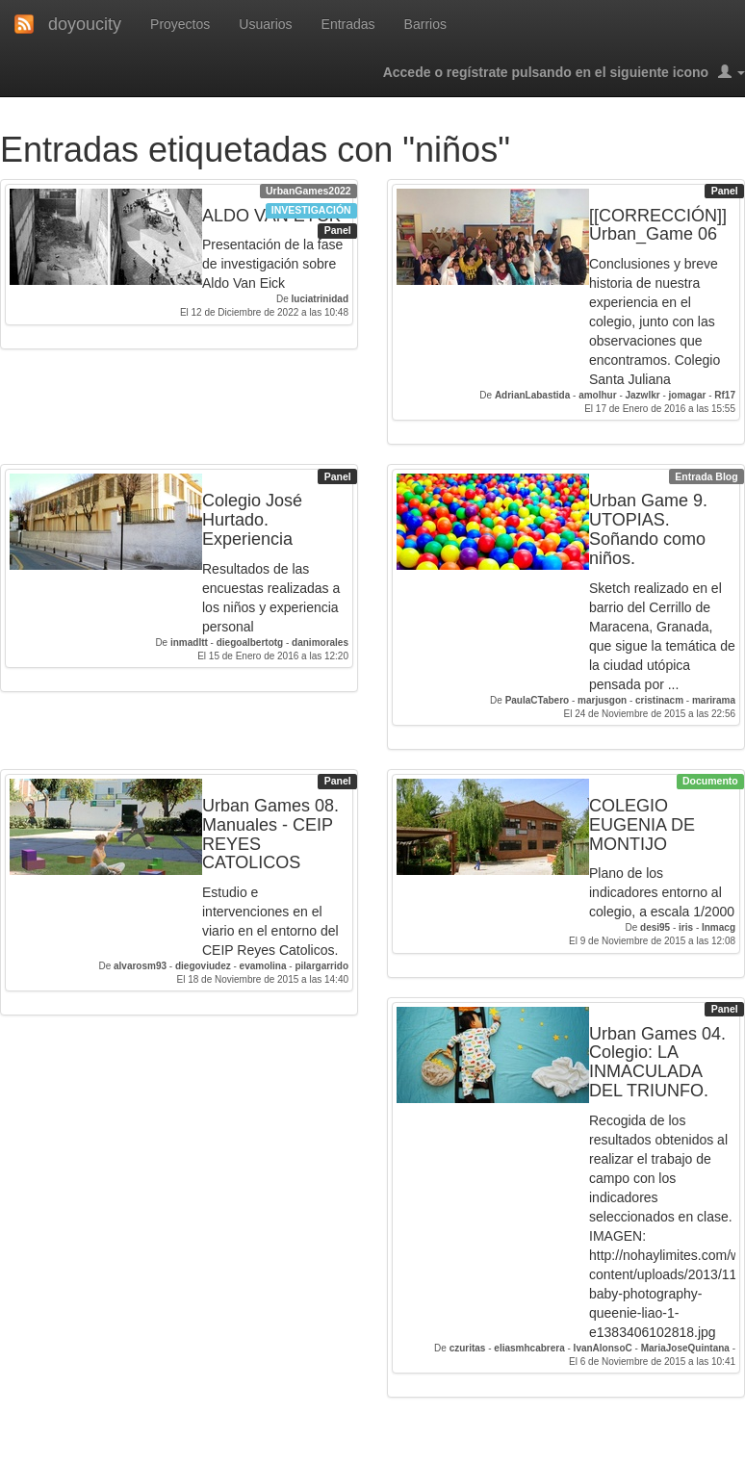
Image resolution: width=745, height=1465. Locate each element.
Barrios (425, 24)
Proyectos (180, 24)
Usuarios (265, 24)
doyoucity (84, 24)
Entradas (348, 24)
